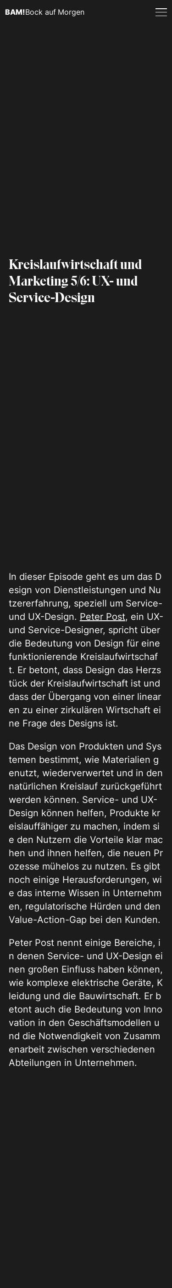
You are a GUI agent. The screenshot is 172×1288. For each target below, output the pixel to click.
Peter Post (102, 616)
